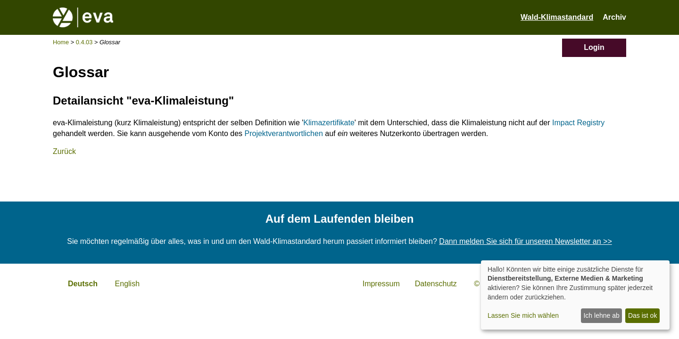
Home (61, 42)
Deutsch (83, 284)
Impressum (381, 284)
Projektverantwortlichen (284, 133)
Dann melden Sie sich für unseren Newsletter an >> (525, 241)
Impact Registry (578, 123)
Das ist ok (642, 315)
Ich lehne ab (601, 315)
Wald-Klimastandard (557, 17)
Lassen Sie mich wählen (523, 315)
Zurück (64, 151)
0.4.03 (84, 42)
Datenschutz (436, 284)
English (127, 284)
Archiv (614, 17)
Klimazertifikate (328, 123)
